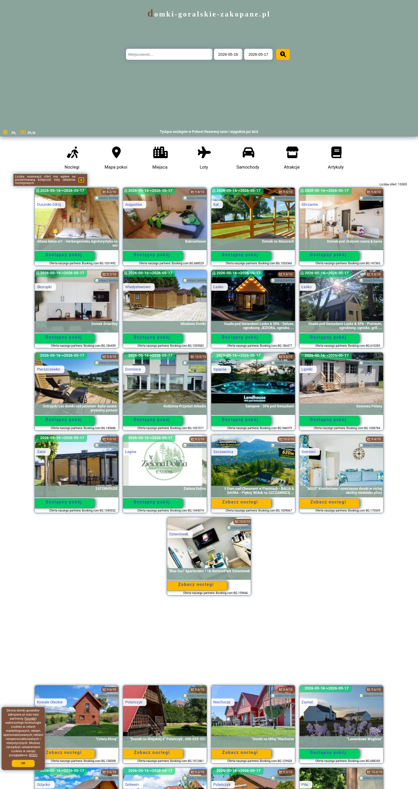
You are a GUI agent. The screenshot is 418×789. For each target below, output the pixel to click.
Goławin (132, 784)
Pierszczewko (48, 369)
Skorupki (44, 287)
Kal (216, 204)
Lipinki (307, 369)
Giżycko (43, 784)
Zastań (307, 702)
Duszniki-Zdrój (49, 204)
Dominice (133, 369)
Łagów (130, 451)
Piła (305, 784)
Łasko (218, 287)
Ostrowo (309, 451)
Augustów (133, 204)
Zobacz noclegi (240, 502)
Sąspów (220, 369)
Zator (41, 451)
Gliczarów (310, 204)
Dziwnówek (178, 534)
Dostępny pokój (64, 254)
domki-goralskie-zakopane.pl (209, 14)
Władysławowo (137, 287)
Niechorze (221, 702)
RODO (33, 755)
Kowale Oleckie (49, 702)
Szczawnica (223, 451)
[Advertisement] (209, 643)
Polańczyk (133, 702)
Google (30, 719)
